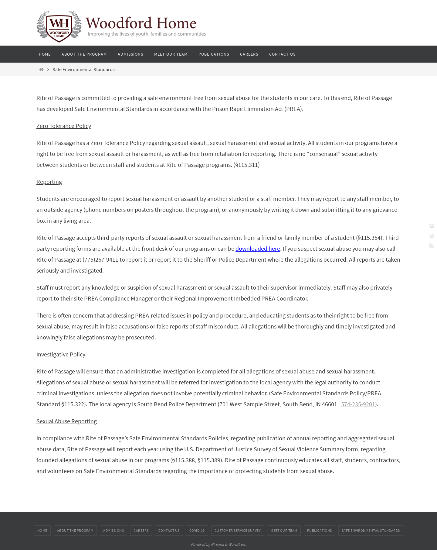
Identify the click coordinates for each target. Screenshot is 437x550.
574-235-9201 (358, 404)
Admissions (113, 530)
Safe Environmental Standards (371, 530)
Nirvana (217, 544)
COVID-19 (197, 530)
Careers (141, 530)
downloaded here (257, 248)
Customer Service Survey (238, 530)
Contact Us (169, 530)
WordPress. (237, 544)
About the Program (75, 530)
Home (42, 530)
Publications (319, 530)
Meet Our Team (283, 530)
